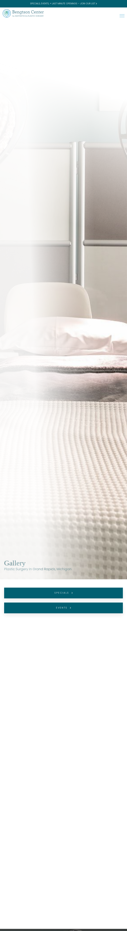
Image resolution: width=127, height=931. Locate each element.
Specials (63, 593)
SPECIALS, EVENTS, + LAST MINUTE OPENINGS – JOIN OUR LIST (63, 3)
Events (63, 608)
